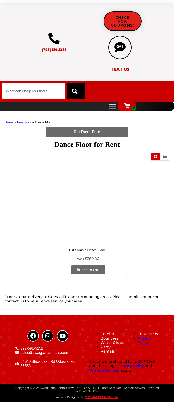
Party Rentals (108, 349)
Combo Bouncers (109, 336)
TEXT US (120, 69)
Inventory (24, 123)
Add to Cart (88, 270)
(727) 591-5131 (54, 50)
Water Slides (112, 343)
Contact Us (148, 334)
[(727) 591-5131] (54, 39)
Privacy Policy (144, 341)
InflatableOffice (89, 391)
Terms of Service (104, 371)
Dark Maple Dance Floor (87, 250)
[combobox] (33, 92)
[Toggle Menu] (112, 106)
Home (9, 123)
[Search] (76, 92)
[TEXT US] (120, 48)
